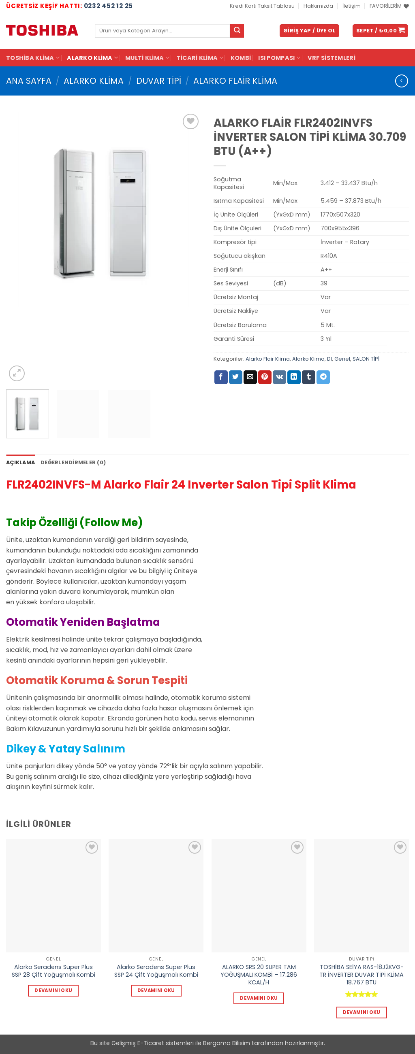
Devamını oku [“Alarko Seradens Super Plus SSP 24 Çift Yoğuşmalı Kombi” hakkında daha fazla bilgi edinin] (156, 990)
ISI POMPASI (279, 58)
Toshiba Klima (33, 58)
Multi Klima (147, 58)
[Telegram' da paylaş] (323, 377)
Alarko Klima (92, 58)
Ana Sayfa (28, 81)
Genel (342, 358)
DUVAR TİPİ (158, 81)
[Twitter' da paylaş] (235, 377)
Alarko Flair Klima (235, 81)
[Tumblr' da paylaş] (308, 377)
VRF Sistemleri (331, 58)
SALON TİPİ (366, 358)
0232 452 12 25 (108, 6)
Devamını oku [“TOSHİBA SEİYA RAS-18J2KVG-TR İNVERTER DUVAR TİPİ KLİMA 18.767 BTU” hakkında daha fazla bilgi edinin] (362, 1012)
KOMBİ (241, 58)
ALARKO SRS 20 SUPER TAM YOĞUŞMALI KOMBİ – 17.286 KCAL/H (258, 974)
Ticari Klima (200, 58)
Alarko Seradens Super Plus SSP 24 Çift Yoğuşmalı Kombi (156, 970)
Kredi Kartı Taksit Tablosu (262, 5)
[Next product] (401, 80)
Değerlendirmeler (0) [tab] (73, 462)
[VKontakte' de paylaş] (279, 377)
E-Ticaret (150, 1043)
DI (329, 358)
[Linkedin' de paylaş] (294, 377)
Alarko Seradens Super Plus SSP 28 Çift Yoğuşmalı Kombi (53, 970)
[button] (309, 31)
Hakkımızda (318, 5)
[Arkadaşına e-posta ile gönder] (250, 377)
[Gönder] (237, 31)
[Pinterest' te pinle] (265, 377)
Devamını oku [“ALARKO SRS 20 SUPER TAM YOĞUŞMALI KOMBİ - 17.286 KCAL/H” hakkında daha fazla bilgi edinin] (259, 998)
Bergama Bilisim (226, 1043)
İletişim (351, 5)
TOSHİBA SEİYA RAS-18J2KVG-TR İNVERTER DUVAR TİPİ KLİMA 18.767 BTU (361, 974)
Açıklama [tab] (20, 462)
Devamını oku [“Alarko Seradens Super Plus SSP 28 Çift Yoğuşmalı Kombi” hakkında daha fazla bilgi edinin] (53, 990)
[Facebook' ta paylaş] (221, 377)
